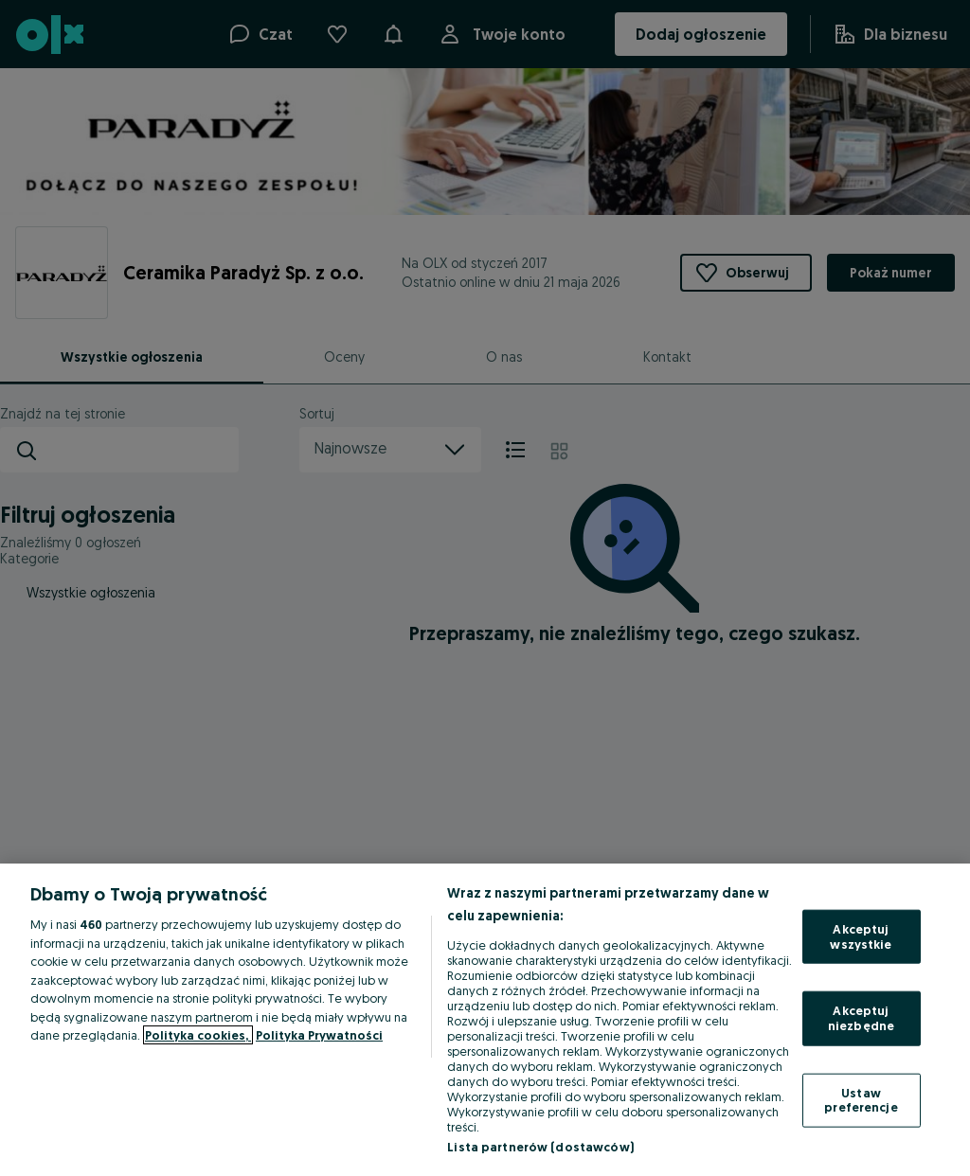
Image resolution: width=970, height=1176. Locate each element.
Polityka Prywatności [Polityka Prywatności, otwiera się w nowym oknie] (319, 1034)
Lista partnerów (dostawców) (540, 1146)
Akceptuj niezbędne (861, 1018)
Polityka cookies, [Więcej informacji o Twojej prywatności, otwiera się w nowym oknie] (198, 1034)
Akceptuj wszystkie (860, 936)
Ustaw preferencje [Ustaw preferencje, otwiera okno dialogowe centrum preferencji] (860, 1099)
